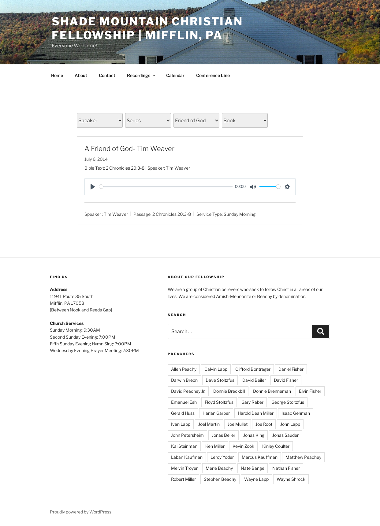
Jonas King (253, 435)
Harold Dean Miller (256, 413)
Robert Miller (183, 479)
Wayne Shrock (291, 479)
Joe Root (263, 424)
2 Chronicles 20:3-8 (125, 168)
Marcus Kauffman (260, 457)
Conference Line (213, 75)
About (81, 75)
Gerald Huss (183, 413)
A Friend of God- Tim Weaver (129, 149)
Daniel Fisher (291, 369)
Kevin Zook (243, 446)
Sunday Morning (239, 214)
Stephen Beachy (220, 479)
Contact (107, 75)
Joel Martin (209, 424)
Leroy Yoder (222, 457)
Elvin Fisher (310, 391)
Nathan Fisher (286, 468)
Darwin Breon (184, 380)
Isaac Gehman (295, 413)
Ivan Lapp (180, 424)
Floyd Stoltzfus (219, 402)
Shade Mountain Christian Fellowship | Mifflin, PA (147, 28)
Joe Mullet (238, 424)
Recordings (141, 75)
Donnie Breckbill (229, 391)
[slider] (166, 186)
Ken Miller (215, 446)
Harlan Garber (216, 413)
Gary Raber (252, 402)
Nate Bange (252, 468)
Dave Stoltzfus (220, 380)
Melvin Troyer (184, 468)
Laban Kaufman (187, 457)
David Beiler (254, 380)
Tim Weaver (116, 214)
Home (57, 75)
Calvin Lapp (215, 369)
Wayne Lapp (256, 479)
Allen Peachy (183, 369)
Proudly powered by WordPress (80, 511)
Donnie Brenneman (272, 391)
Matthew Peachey (303, 457)
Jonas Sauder (285, 435)
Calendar (175, 75)
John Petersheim (187, 435)
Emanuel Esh (184, 402)
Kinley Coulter (275, 446)
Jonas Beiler (223, 435)
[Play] (93, 187)
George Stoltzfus (287, 402)
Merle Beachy (219, 468)
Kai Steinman (184, 446)
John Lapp (290, 424)
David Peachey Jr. (188, 391)
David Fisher (286, 380)
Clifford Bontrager (252, 369)
